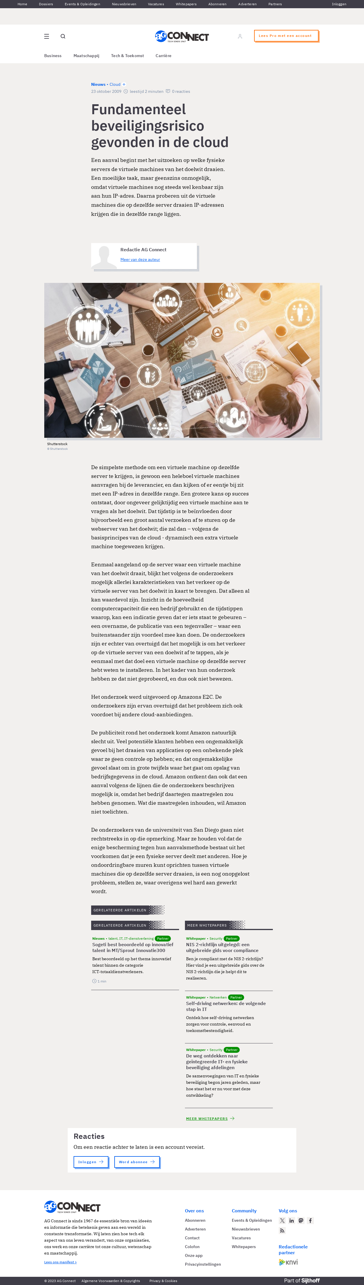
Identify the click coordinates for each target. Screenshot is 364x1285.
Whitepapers (186, 4)
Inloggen (339, 4)
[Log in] (240, 36)
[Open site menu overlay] (46, 36)
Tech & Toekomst (127, 55)
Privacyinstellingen (203, 1264)
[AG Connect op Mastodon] (301, 1220)
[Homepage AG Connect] (182, 36)
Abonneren (217, 4)
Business (53, 55)
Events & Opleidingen (82, 4)
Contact (192, 1237)
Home (22, 4)
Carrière (163, 55)
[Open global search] (63, 36)
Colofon (192, 1246)
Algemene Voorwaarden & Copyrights (110, 1281)
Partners (275, 4)
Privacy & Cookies (163, 1281)
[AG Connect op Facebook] (310, 1220)
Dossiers (46, 4)
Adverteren (247, 4)
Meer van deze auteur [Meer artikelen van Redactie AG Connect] (140, 259)
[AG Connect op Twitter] (282, 1220)
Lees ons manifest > (60, 1262)
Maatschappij (87, 55)
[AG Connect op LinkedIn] (291, 1220)
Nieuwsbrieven (124, 4)
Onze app (194, 1255)
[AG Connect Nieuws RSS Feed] (282, 1230)
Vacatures (156, 4)
